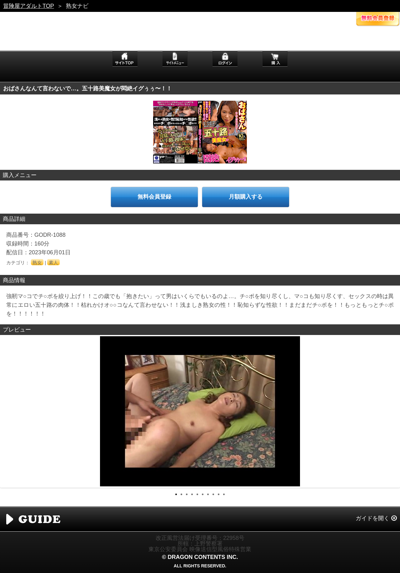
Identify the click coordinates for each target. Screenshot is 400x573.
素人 (53, 262)
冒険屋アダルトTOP (28, 6)
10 (224, 494)
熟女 (37, 262)
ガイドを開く (372, 518)
